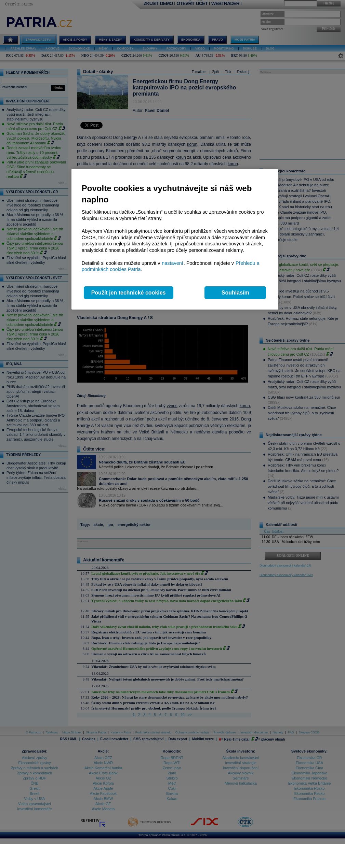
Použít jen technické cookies (128, 293)
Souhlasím (235, 293)
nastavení (172, 263)
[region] (174, 239)
